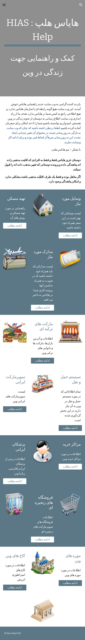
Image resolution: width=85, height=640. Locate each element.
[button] (4, 4)
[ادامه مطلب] (14, 225)
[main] (42, 48)
